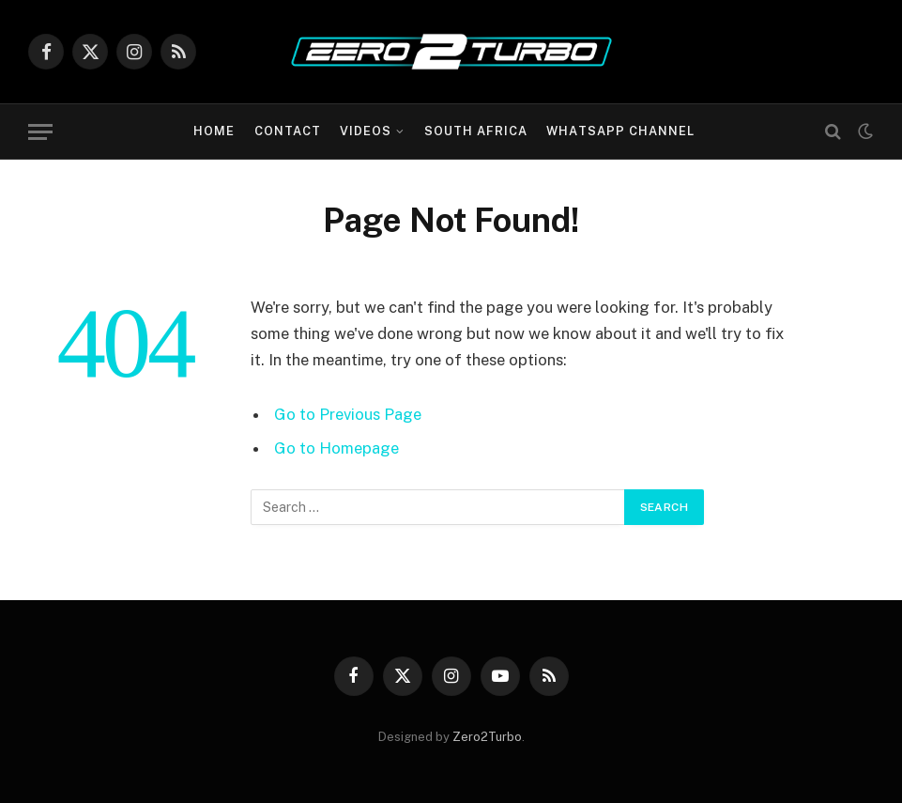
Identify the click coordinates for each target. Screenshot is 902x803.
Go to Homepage (336, 448)
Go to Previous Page (347, 414)
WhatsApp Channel (620, 131)
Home (214, 131)
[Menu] (40, 132)
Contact (287, 131)
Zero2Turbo (487, 737)
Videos (365, 131)
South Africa (475, 131)
